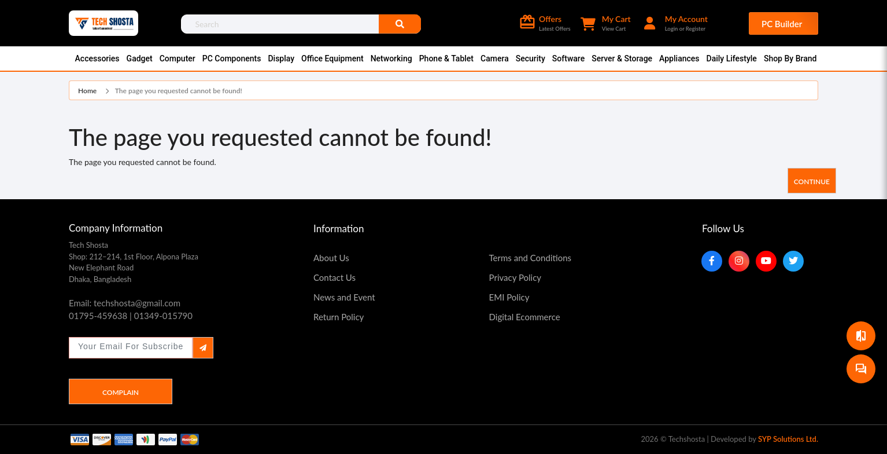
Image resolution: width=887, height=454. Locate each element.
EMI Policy (509, 297)
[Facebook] (711, 261)
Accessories (97, 58)
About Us (331, 257)
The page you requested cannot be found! (178, 90)
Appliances (679, 58)
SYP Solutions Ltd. (788, 439)
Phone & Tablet (446, 58)
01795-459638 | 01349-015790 (131, 315)
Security (530, 58)
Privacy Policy (515, 277)
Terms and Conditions (530, 257)
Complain (120, 392)
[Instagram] (739, 261)
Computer (177, 58)
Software (568, 58)
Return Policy (338, 317)
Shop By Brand (790, 58)
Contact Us (334, 277)
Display (281, 58)
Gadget (140, 58)
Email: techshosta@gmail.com (124, 303)
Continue (812, 181)
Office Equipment (332, 58)
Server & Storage (622, 58)
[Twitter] (793, 261)
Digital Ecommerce (524, 317)
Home (87, 90)
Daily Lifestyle (732, 58)
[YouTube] (766, 261)
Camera (495, 58)
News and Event (344, 297)
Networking (391, 58)
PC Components (231, 58)
